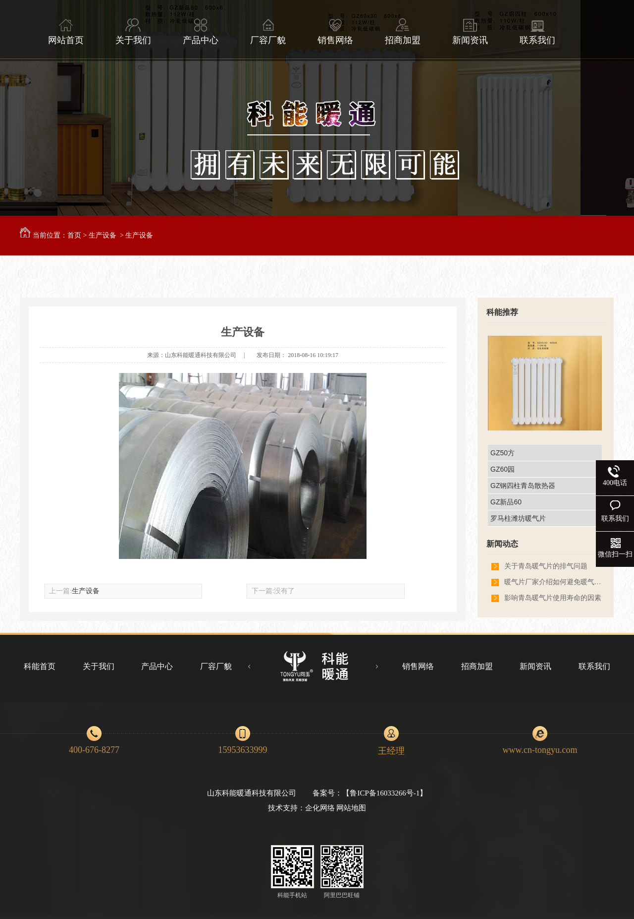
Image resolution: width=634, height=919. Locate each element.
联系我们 (537, 31)
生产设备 (102, 235)
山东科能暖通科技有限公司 (200, 355)
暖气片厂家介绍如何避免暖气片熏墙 (553, 582)
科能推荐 (502, 312)
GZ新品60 (506, 502)
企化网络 (320, 808)
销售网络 (335, 31)
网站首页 (66, 31)
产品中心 (200, 31)
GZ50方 (502, 453)
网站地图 (351, 808)
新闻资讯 (470, 31)
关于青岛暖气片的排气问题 (545, 566)
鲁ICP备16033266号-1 (385, 793)
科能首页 (39, 666)
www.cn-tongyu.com (540, 750)
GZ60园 (502, 469)
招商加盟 (403, 31)
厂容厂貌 (268, 31)
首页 (74, 235)
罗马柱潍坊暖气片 (518, 518)
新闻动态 (502, 544)
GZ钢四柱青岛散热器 (522, 486)
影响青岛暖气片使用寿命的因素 (552, 598)
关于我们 (133, 31)
